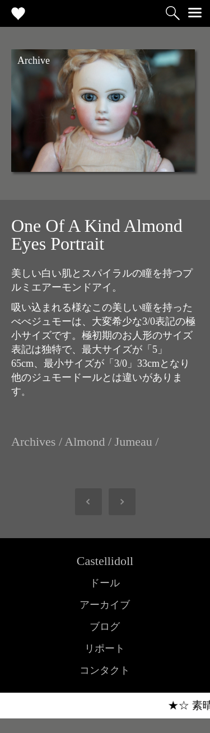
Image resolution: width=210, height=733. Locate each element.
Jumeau (133, 442)
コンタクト (105, 670)
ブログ (105, 626)
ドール (105, 583)
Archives (33, 442)
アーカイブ (105, 604)
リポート (105, 648)
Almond (84, 442)
